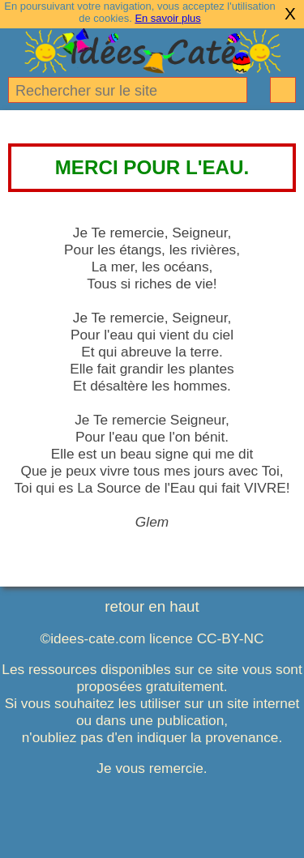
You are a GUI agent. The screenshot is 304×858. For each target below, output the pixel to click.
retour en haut (152, 606)
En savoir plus (167, 18)
